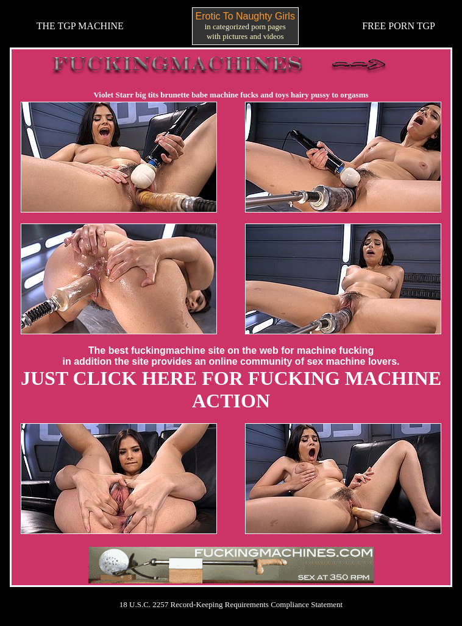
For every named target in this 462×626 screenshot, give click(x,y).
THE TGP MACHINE (80, 26)
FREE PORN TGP (398, 26)
